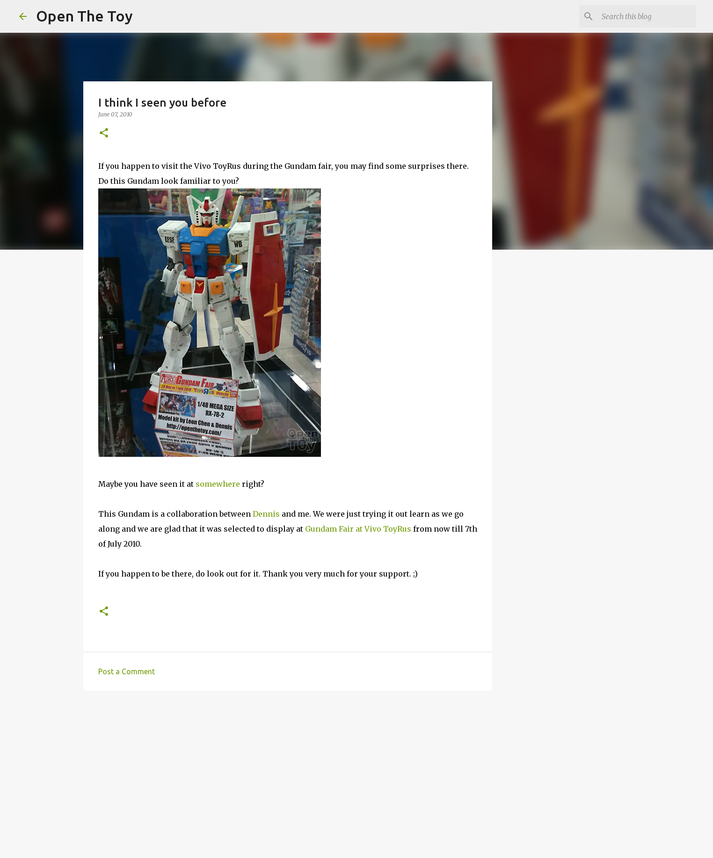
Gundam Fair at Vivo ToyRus (358, 529)
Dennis (266, 514)
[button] (103, 133)
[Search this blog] (647, 16)
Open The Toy (84, 15)
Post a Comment (126, 671)
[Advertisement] (288, 770)
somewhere (218, 484)
